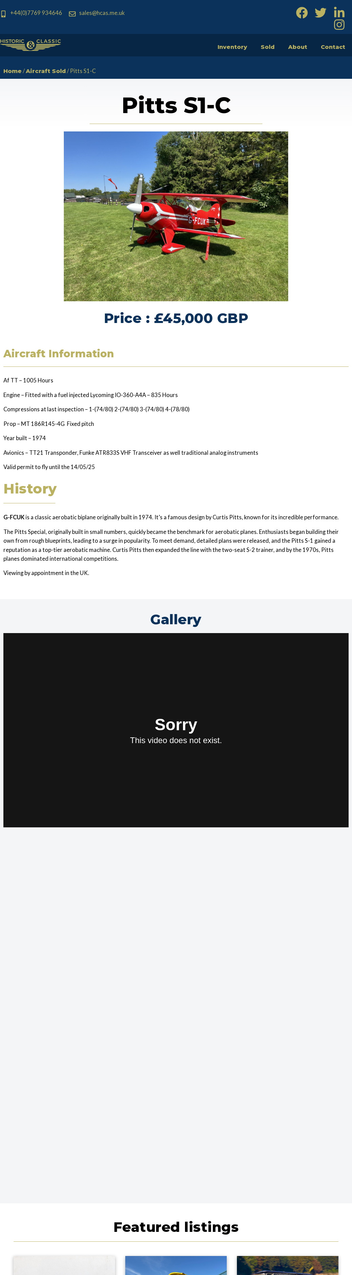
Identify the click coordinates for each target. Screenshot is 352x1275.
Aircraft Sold (51, 72)
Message (210, 1164)
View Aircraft (64, 1037)
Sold (261, 47)
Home (13, 72)
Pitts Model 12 (288, 1022)
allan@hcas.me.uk (123, 1193)
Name (206, 1104)
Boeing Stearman (176, 1022)
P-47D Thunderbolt (64, 1022)
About (293, 47)
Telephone (213, 1134)
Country (278, 1134)
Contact (331, 47)
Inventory (223, 47)
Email (274, 1104)
